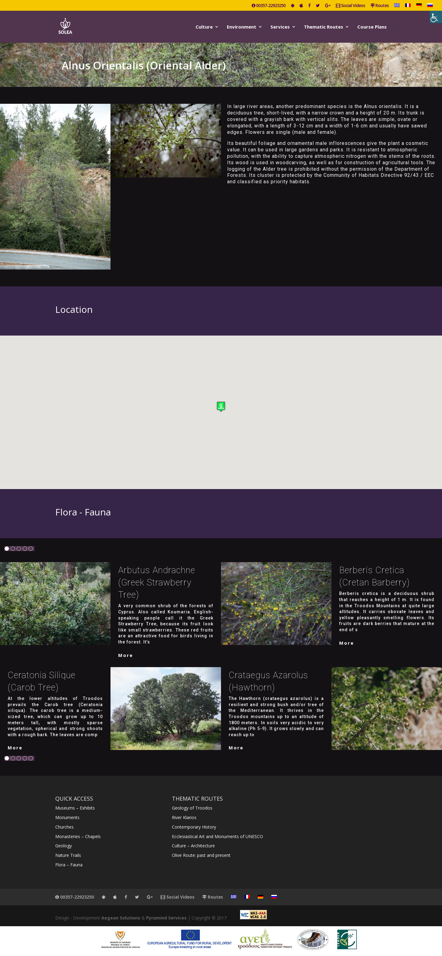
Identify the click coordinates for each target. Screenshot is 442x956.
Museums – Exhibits (75, 808)
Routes (379, 5)
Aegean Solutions (120, 918)
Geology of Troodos (192, 808)
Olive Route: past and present (201, 855)
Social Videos (350, 5)
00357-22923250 (268, 5)
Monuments (67, 817)
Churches (64, 827)
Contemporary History (194, 827)
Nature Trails (68, 855)
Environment (241, 27)
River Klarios (184, 817)
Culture (204, 27)
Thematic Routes (323, 27)
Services (280, 27)
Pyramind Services (166, 918)
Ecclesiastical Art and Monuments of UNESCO (217, 836)
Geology (63, 846)
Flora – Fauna (69, 865)
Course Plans (372, 27)
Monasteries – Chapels (78, 836)
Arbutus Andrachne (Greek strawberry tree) (156, 582)
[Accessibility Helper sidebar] (436, 17)
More (125, 655)
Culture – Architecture (193, 846)
